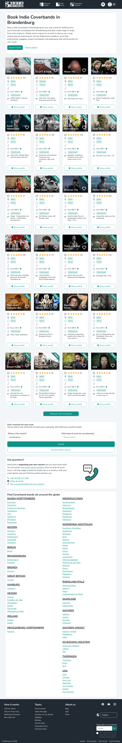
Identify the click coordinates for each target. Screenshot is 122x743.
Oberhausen (67, 571)
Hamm (65, 548)
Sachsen (66, 614)
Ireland (10, 620)
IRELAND (12, 616)
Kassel (10, 605)
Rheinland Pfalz (69, 585)
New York (66, 680)
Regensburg (12, 537)
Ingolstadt (11, 539)
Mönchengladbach (70, 559)
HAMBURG (13, 584)
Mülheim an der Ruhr (71, 562)
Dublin (10, 623)
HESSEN (12, 593)
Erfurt (64, 663)
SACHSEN (68, 610)
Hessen (10, 597)
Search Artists (15, 47)
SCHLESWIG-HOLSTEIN (76, 642)
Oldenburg (67, 511)
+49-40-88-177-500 (19, 478)
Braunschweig (68, 508)
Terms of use (103, 741)
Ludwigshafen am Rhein (72, 594)
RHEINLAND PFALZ (73, 581)
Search (61, 444)
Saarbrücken (67, 605)
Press (67, 714)
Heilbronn (11, 516)
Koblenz (65, 588)
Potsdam (11, 562)
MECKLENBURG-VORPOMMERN (25, 627)
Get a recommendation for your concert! (27, 484)
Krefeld (65, 554)
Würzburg (11, 542)
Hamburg (11, 588)
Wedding (38, 717)
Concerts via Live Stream (44, 714)
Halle (64, 637)
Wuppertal (67, 531)
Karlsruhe (11, 502)
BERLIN (11, 547)
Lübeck (65, 648)
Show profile (19, 107)
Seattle (65, 689)
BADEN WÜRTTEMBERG (21, 498)
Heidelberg (12, 511)
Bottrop (65, 539)
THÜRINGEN (69, 656)
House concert (40, 708)
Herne (65, 551)
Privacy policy (92, 741)
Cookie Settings (114, 741)
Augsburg (11, 534)
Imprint (82, 741)
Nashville (66, 683)
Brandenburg (12, 559)
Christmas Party (41, 729)
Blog (67, 708)
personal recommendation (33, 467)
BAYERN (12, 527)
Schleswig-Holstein (70, 646)
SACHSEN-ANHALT (73, 627)
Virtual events (40, 723)
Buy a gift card (9, 717)
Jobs (67, 711)
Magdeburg (67, 634)
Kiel (64, 651)
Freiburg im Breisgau (16, 508)
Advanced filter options (61, 450)
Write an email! (16, 481)
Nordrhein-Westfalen (71, 528)
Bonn (64, 537)
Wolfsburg (67, 516)
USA (65, 670)
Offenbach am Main (15, 611)
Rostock (10, 631)
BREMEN (12, 567)
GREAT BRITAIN (16, 576)
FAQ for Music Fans (11, 711)
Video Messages (41, 711)
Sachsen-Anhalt (69, 631)
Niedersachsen (68, 502)
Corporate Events (41, 726)
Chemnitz (66, 623)
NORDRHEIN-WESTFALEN (77, 524)
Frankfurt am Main (15, 600)
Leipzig (65, 617)
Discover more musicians (61, 413)
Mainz (64, 591)
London (10, 580)
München (11, 531)
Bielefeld (66, 534)
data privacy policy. (109, 737)
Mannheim (11, 505)
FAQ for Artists (10, 708)
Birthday (38, 720)
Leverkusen (67, 557)
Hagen (65, 545)
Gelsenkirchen (68, 542)
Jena (64, 666)
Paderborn (66, 574)
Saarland (66, 603)
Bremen (10, 571)
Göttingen (66, 519)
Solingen (66, 577)
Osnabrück (66, 514)
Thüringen (66, 660)
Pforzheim (11, 519)
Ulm (9, 514)
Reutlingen (12, 522)
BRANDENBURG (16, 556)
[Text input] (104, 728)
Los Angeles (67, 686)
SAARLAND (69, 599)
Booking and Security (12, 714)
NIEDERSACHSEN (72, 498)
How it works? (31, 47)
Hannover (66, 505)
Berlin (10, 551)
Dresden (66, 620)
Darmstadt (11, 608)
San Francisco (68, 692)
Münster (66, 565)
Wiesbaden (12, 603)
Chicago (65, 677)
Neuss (65, 568)
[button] (112, 4)
